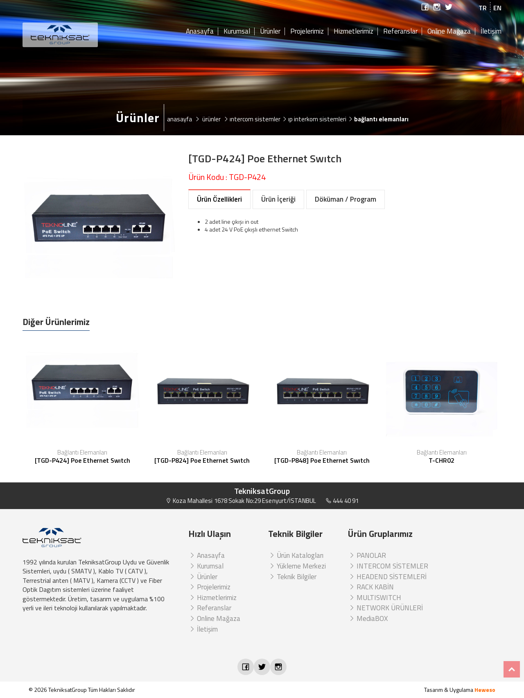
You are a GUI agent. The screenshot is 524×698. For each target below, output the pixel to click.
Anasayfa (200, 31)
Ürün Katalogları (295, 555)
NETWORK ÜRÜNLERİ (385, 608)
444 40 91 (342, 500)
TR (483, 8)
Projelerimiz (307, 31)
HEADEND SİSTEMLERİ (387, 576)
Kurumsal (237, 31)
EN (497, 8)
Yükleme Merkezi (297, 566)
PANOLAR (367, 555)
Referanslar (400, 31)
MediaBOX (368, 618)
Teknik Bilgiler (292, 576)
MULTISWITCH (374, 597)
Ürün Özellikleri (219, 199)
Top (512, 669)
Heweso (484, 689)
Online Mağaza (449, 31)
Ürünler (270, 31)
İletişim (491, 31)
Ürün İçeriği (278, 199)
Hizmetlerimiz (353, 31)
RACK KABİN (371, 587)
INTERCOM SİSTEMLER (388, 566)
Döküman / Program (345, 199)
